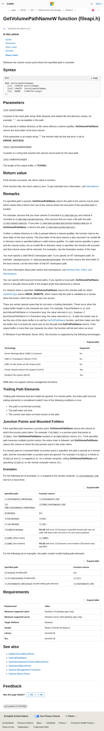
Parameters (11, 43)
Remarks (9, 51)
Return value (11, 47)
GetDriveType (10, 294)
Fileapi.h (69, 10)
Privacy (62, 723)
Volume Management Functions (25, 670)
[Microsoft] (52, 4)
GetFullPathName (56, 320)
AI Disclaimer (8, 723)
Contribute (50, 723)
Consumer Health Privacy (82, 723)
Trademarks (22, 727)
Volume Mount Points (19, 674)
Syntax (9, 39)
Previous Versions (25, 723)
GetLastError (92, 186)
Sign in (99, 4)
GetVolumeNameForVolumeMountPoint (28, 662)
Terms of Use (8, 727)
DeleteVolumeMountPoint (21, 654)
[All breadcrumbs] (5, 10)
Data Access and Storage (49, 10)
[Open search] (91, 3)
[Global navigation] (3, 3)
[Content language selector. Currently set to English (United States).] (16, 716)
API (32, 10)
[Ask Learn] (93, 10)
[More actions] (98, 10)
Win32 (23, 10)
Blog (39, 723)
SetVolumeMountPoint (20, 666)
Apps (13, 10)
